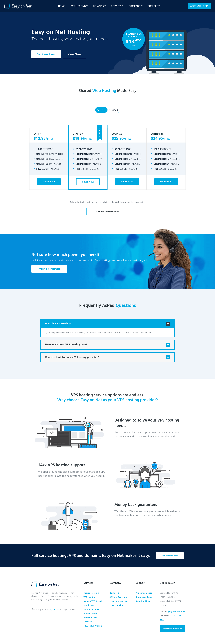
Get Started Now (46, 54)
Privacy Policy (116, 605)
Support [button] (153, 6)
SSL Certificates (91, 609)
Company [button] (134, 6)
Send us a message (172, 628)
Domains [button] (98, 6)
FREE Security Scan (93, 625)
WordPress (89, 605)
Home (61, 6)
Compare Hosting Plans (107, 211)
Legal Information (119, 601)
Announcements (144, 593)
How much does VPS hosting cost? (66, 344)
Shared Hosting (91, 593)
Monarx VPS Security (94, 601)
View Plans (74, 54)
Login (199, 6)
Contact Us (115, 593)
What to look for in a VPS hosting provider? (72, 357)
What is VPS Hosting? (58, 323)
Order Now (49, 181)
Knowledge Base (144, 597)
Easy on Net (53, 609)
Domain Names (91, 613)
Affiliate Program (118, 597)
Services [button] (116, 6)
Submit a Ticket (143, 601)
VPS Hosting (89, 597)
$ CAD (101, 110)
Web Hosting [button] (78, 6)
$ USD (113, 110)
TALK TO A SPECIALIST (49, 269)
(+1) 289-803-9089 (176, 611)
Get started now (170, 555)
